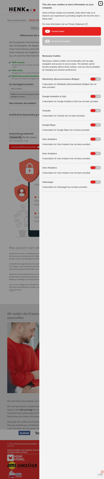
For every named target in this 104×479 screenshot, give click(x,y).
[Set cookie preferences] (100, 474)
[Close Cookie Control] (100, 3)
